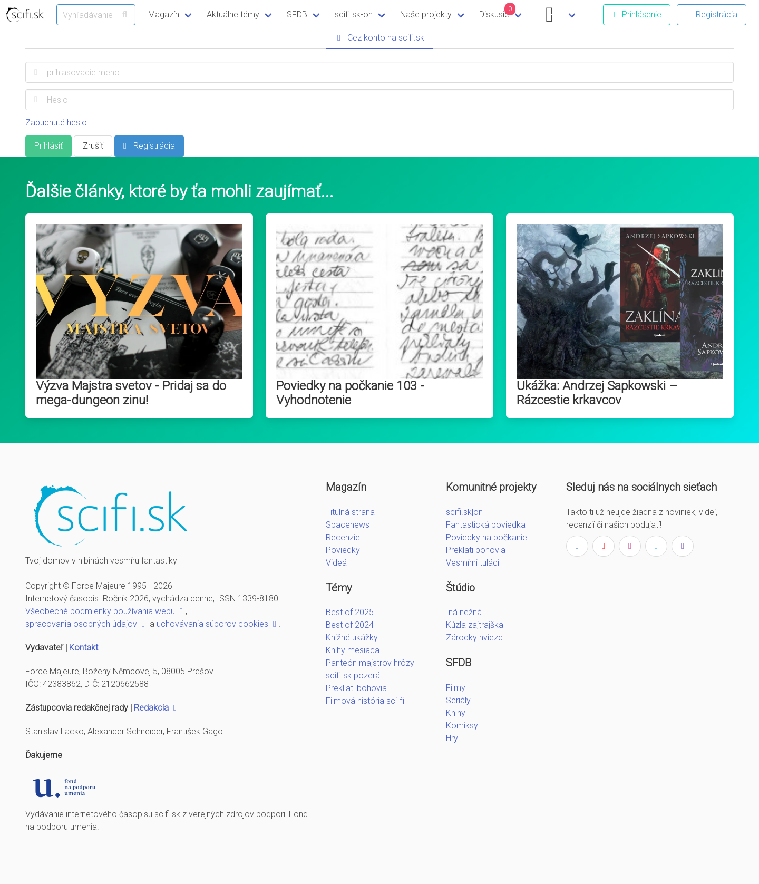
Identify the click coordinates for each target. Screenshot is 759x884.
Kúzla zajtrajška (474, 625)
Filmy (455, 688)
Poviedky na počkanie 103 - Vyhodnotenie (350, 392)
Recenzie (343, 537)
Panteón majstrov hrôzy (370, 663)
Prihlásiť (48, 146)
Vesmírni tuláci (472, 563)
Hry (452, 738)
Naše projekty (426, 14)
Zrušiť (93, 146)
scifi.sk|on (464, 512)
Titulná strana (350, 512)
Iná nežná (464, 612)
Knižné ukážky (352, 638)
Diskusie (497, 11)
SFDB (297, 14)
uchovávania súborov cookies (218, 624)
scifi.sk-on (354, 14)
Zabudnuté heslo (56, 123)
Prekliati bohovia (356, 688)
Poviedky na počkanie (486, 537)
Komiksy (462, 726)
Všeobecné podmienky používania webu (105, 611)
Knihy (455, 713)
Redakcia (156, 708)
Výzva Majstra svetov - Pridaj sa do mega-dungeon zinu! (131, 392)
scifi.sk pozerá (353, 676)
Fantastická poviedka (486, 525)
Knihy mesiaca (353, 650)
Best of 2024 (350, 625)
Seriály (458, 700)
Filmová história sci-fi (365, 701)
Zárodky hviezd (474, 638)
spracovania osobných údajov (86, 624)
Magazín (163, 14)
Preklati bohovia (475, 550)
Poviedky (343, 550)
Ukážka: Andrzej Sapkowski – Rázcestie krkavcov (597, 392)
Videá (336, 563)
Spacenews (347, 525)
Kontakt (89, 648)
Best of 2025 (350, 612)
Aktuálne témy (233, 14)
